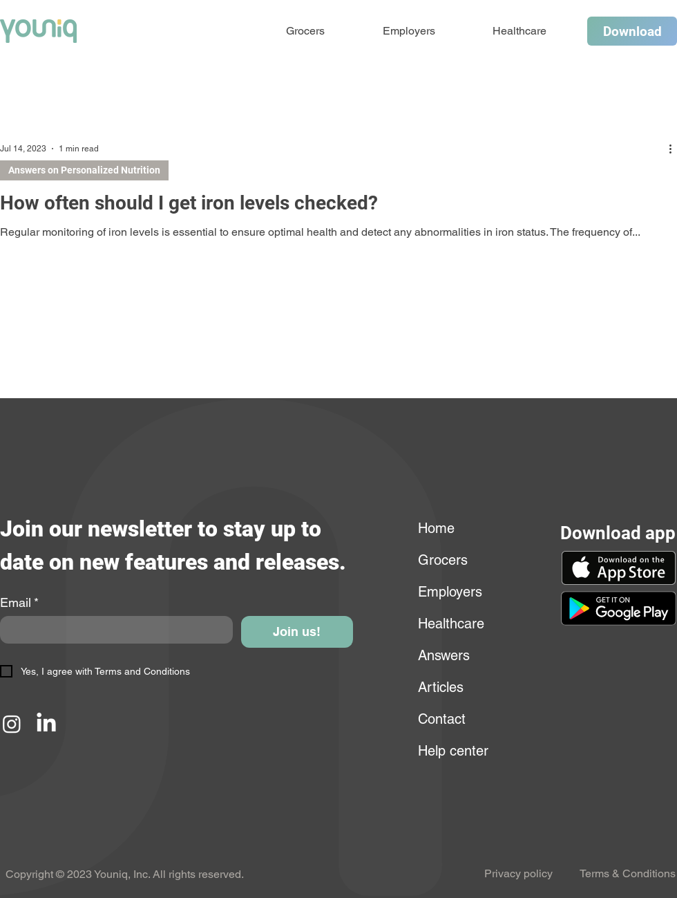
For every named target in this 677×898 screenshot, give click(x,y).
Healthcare (451, 623)
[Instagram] (11, 724)
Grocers (443, 560)
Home (436, 528)
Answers (444, 655)
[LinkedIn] (46, 724)
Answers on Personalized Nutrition (84, 170)
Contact (442, 719)
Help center (451, 750)
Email (19, 602)
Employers (450, 591)
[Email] (112, 630)
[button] (618, 608)
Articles (441, 687)
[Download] (632, 31)
